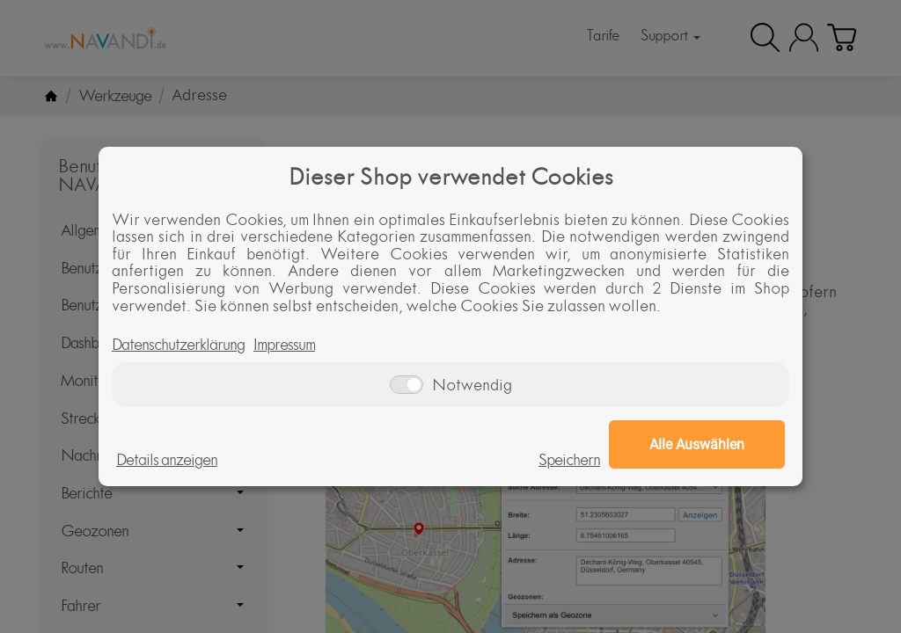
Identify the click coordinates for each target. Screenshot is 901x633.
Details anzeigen (166, 460)
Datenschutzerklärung (178, 344)
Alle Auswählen (696, 444)
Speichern (569, 460)
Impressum (284, 344)
